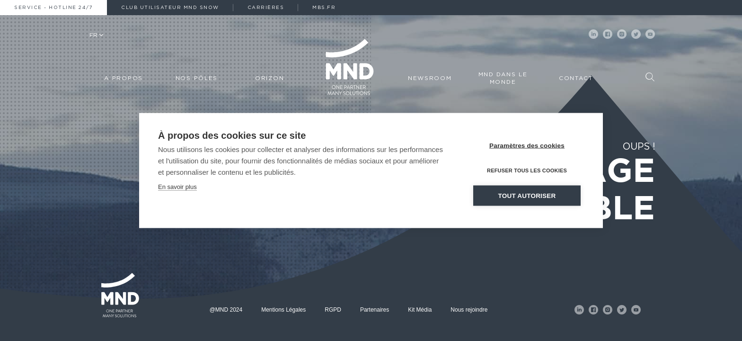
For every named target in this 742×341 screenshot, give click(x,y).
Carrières (265, 7)
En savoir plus (177, 186)
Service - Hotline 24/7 (53, 7)
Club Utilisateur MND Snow (170, 7)
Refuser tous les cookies (527, 170)
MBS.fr (324, 7)
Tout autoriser (527, 195)
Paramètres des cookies (527, 145)
